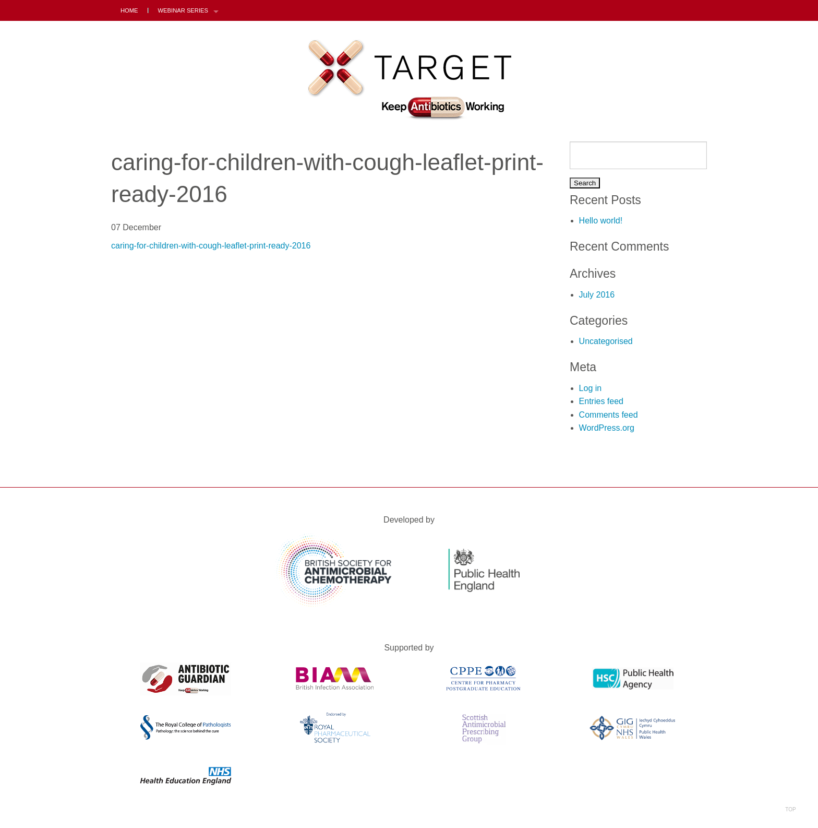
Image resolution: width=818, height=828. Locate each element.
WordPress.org (606, 427)
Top (790, 795)
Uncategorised (606, 341)
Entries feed (601, 401)
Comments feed (608, 414)
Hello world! (601, 220)
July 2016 (597, 294)
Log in (590, 388)
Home (129, 10)
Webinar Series (183, 10)
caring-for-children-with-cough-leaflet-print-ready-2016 (210, 245)
